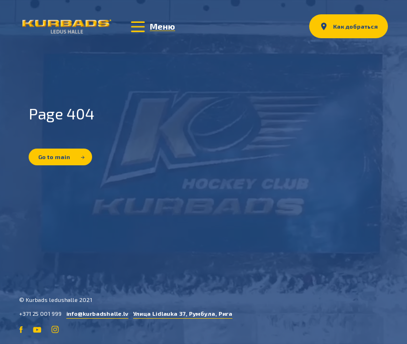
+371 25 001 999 (40, 313)
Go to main (61, 156)
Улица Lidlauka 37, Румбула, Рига (183, 313)
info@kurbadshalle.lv (97, 313)
